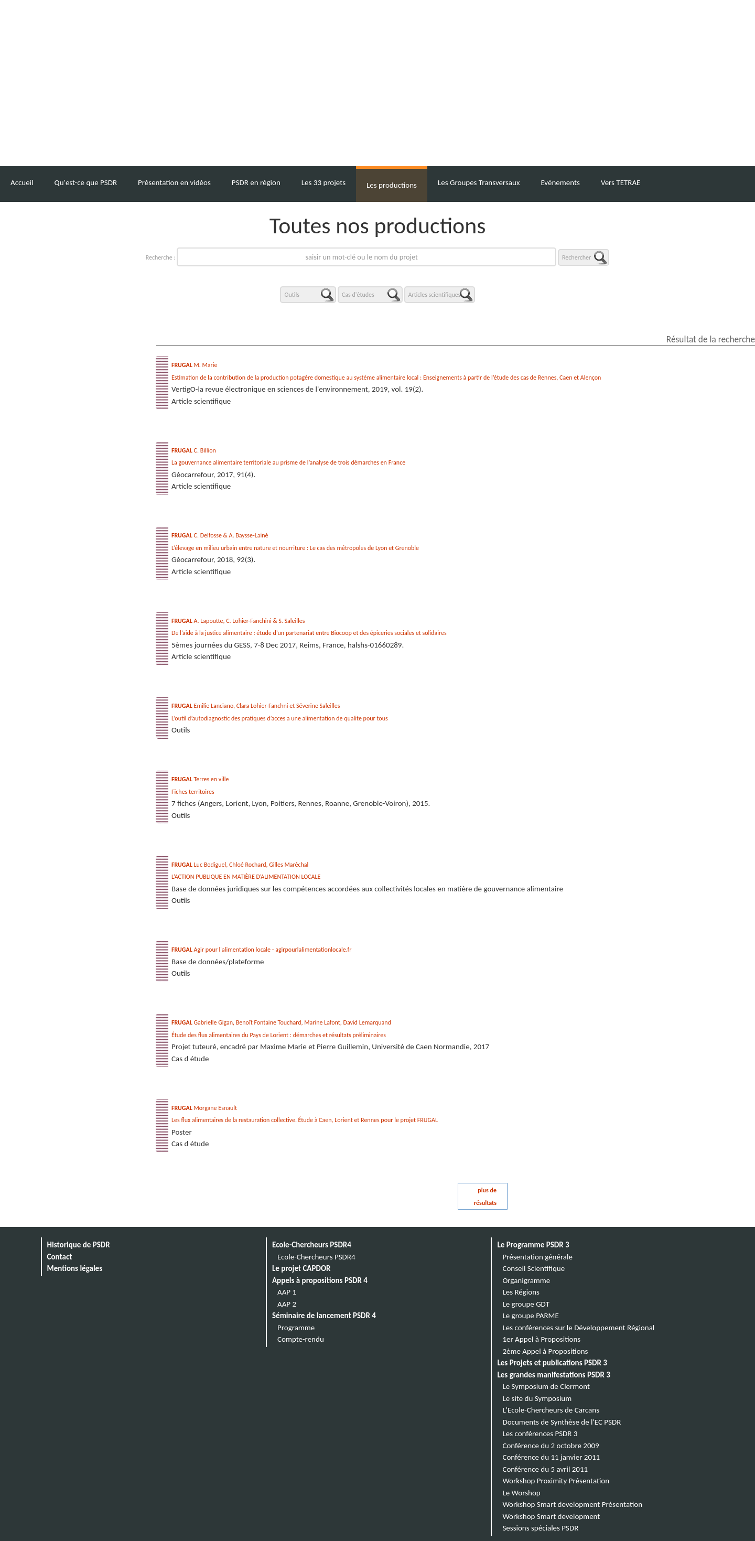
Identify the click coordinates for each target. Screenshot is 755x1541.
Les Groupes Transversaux (479, 182)
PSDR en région (256, 182)
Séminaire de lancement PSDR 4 (324, 1315)
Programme (296, 1327)
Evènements (560, 182)
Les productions (391, 185)
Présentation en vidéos (174, 182)
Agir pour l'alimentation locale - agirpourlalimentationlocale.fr (261, 949)
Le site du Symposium (536, 1398)
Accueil (22, 182)
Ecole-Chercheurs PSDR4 (311, 1244)
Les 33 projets (323, 182)
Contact (59, 1257)
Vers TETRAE (621, 182)
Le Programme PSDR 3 (533, 1244)
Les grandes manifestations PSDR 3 (553, 1375)
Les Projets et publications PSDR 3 (552, 1362)
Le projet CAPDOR (301, 1268)
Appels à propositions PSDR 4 (320, 1280)
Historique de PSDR (78, 1244)
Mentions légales (75, 1268)
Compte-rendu (300, 1339)
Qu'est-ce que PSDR (86, 182)
